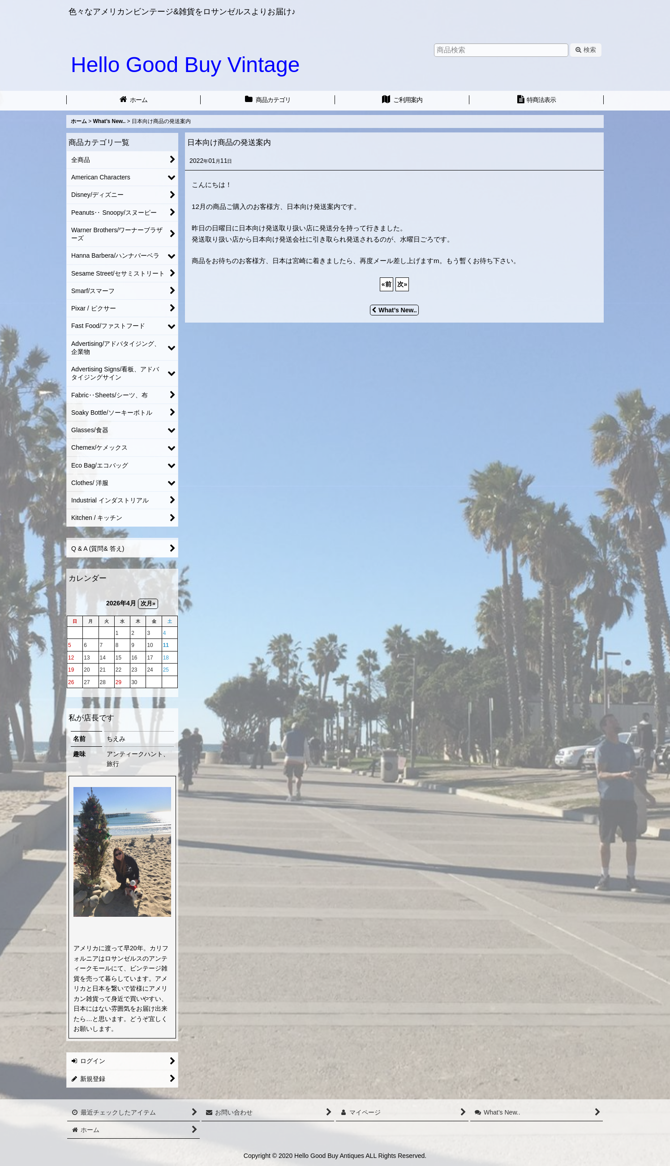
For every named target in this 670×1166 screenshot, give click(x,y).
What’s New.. (394, 310)
